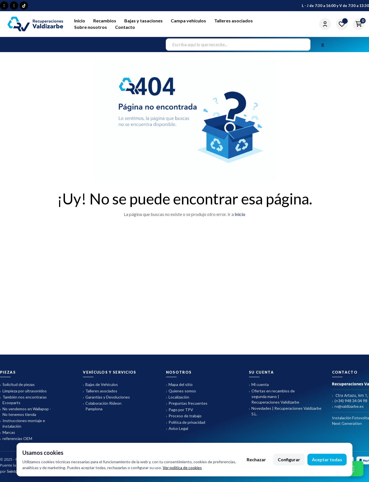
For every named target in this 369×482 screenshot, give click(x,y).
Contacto (125, 27)
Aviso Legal (177, 428)
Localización (177, 397)
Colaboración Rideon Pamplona (102, 406)
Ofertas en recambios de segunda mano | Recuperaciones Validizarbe (274, 396)
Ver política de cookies (182, 467)
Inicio (79, 20)
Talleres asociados (233, 20)
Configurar (289, 459)
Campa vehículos (188, 20)
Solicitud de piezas (17, 384)
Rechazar (256, 459)
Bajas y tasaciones (143, 20)
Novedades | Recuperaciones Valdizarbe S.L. (285, 411)
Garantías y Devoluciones (106, 397)
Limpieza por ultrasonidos (23, 391)
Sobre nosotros (90, 27)
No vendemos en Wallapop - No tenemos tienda (25, 411)
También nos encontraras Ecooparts (23, 400)
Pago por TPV (179, 410)
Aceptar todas (327, 459)
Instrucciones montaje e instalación (22, 423)
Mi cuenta (259, 384)
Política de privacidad (185, 422)
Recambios (104, 20)
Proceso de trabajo (184, 416)
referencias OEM (16, 438)
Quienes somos (181, 391)
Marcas (7, 432)
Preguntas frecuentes (186, 403)
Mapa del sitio (179, 384)
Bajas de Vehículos (100, 384)
